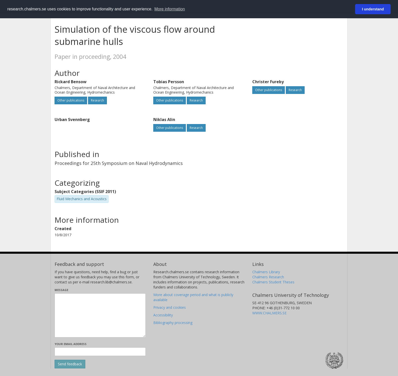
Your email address (71, 344)
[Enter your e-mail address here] (100, 351)
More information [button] (169, 9)
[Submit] (70, 364)
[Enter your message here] (100, 315)
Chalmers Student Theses (273, 282)
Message (61, 290)
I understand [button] (373, 9)
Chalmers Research (268, 277)
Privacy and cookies (169, 307)
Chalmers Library (266, 271)
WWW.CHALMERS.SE (269, 313)
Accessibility (163, 315)
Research (97, 100)
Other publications (70, 100)
